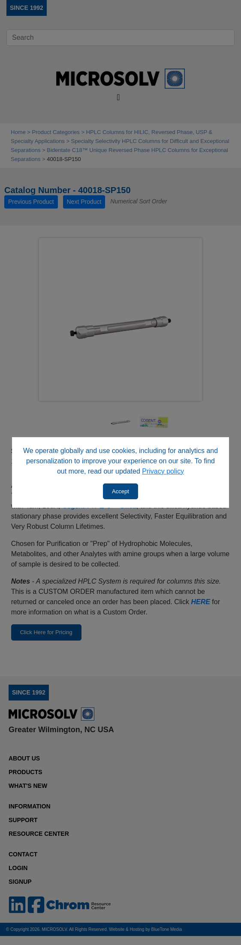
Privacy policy (163, 471)
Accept (120, 491)
